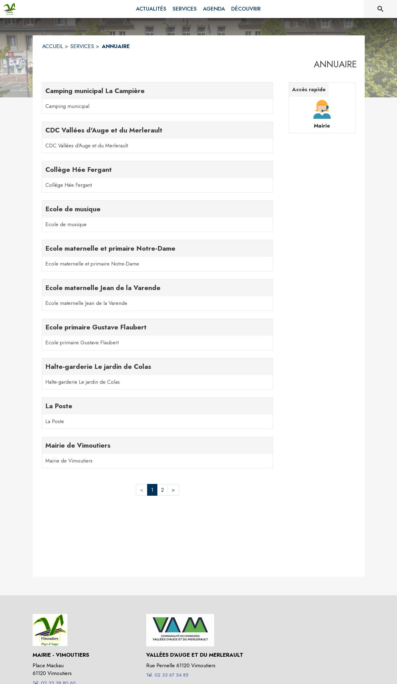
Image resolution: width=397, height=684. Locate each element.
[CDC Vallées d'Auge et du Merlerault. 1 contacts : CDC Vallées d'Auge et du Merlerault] (157, 137)
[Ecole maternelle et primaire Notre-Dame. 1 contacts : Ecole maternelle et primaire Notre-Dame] (157, 255)
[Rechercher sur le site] (381, 9)
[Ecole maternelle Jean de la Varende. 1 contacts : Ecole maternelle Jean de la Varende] (157, 295)
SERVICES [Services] (82, 46)
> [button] (173, 490)
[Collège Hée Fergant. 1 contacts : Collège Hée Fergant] (157, 176)
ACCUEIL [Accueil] (52, 46)
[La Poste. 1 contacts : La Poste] (157, 413)
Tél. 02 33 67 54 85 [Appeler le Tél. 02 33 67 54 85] (167, 675)
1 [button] (152, 490)
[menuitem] (151, 9)
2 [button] (162, 490)
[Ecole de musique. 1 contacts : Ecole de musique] (157, 216)
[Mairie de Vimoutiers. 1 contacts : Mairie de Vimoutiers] (157, 452)
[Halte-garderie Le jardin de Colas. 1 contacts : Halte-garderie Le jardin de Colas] (157, 373)
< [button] (141, 490)
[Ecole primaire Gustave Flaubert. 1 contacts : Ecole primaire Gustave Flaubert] (157, 334)
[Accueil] (9, 9)
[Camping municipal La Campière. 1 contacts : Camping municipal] (157, 98)
